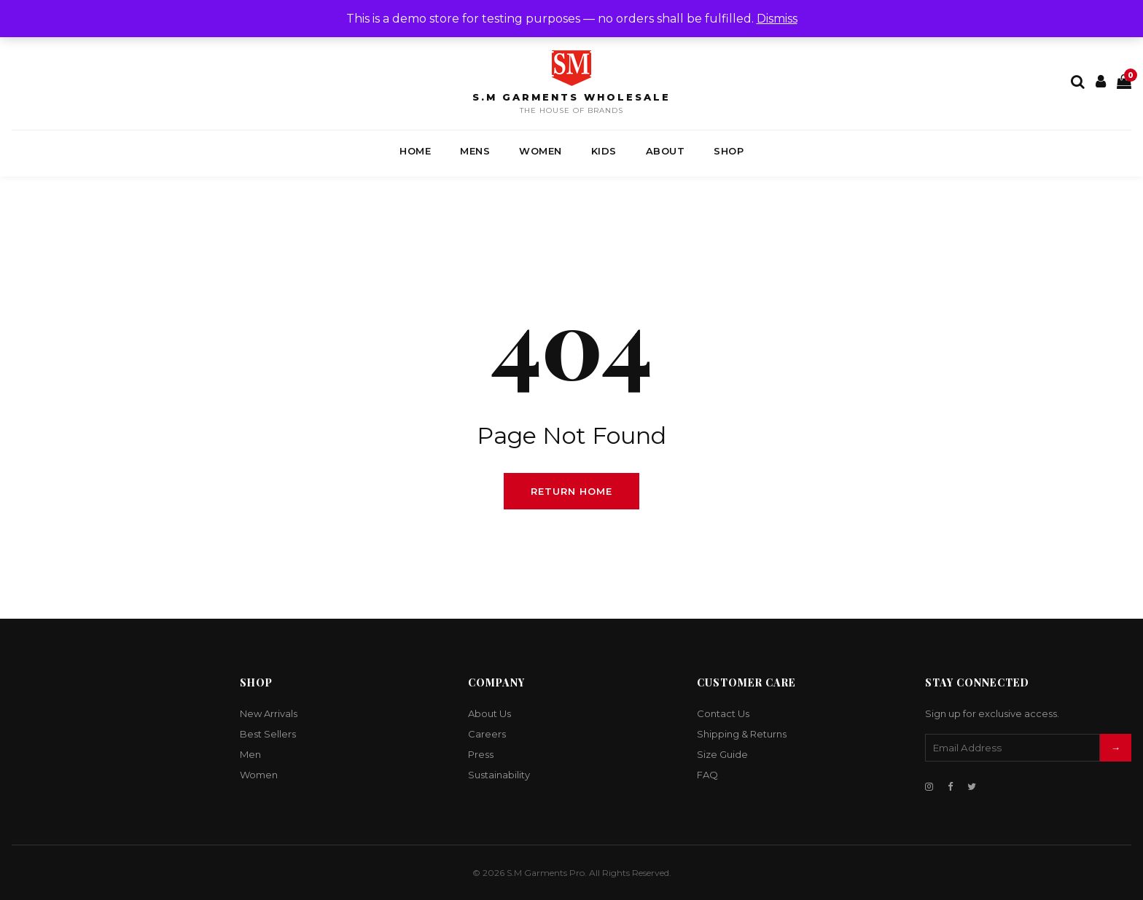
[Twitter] (971, 786)
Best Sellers (268, 734)
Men (250, 754)
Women (540, 151)
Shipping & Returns (742, 734)
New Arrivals (268, 713)
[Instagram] (929, 786)
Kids (604, 151)
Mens (475, 151)
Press (481, 754)
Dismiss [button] (777, 19)
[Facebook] (950, 786)
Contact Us (723, 713)
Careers (487, 734)
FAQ (707, 774)
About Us (489, 713)
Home (415, 151)
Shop (729, 151)
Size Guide (722, 754)
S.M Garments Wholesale (571, 97)
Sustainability (499, 774)
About (665, 151)
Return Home (571, 491)
